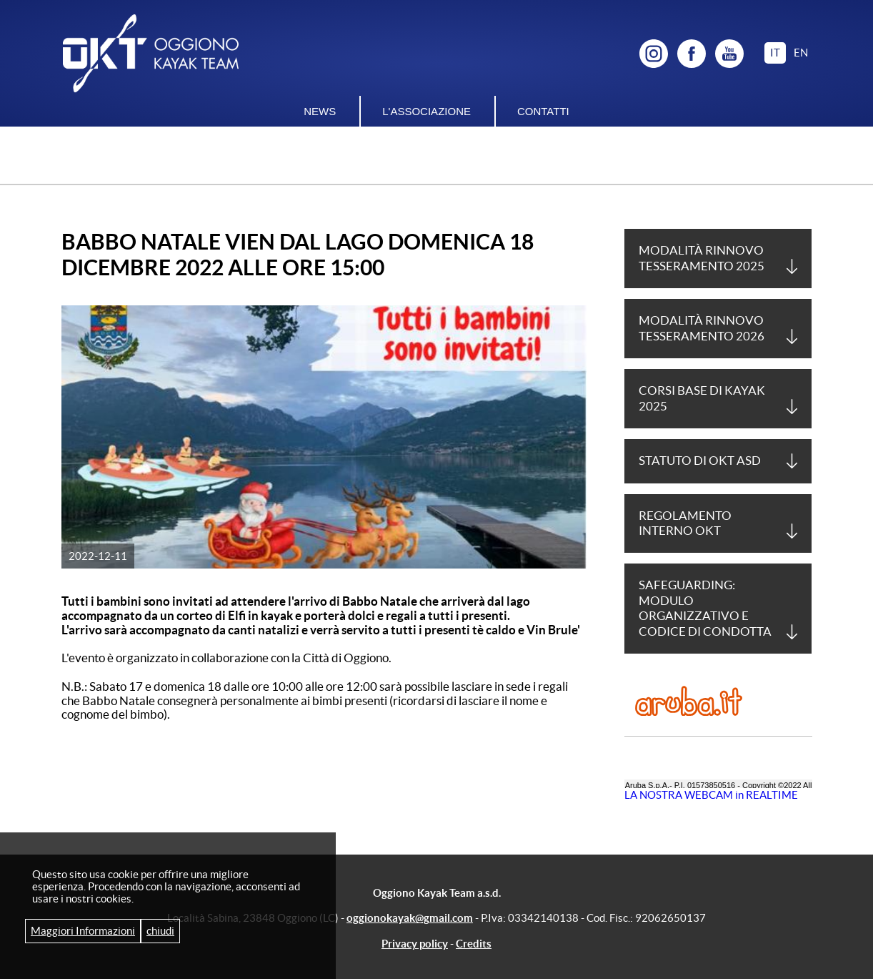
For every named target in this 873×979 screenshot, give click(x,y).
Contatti (543, 111)
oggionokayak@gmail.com (409, 918)
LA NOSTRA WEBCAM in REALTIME (711, 795)
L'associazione (426, 111)
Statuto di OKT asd (700, 460)
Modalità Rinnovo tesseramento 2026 (701, 328)
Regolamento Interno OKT (685, 523)
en (801, 52)
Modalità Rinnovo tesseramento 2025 (701, 258)
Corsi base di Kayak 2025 (702, 398)
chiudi (160, 931)
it (775, 52)
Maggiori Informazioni (83, 931)
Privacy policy (414, 944)
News (320, 111)
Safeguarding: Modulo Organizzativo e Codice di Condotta (705, 608)
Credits (474, 944)
